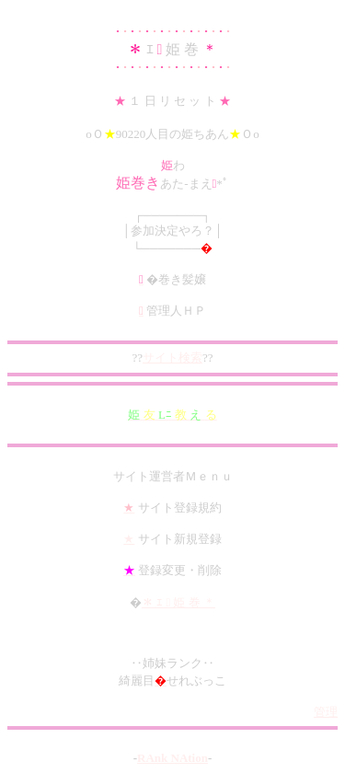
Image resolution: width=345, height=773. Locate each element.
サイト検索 (172, 357)
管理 (326, 712)
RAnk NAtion (172, 758)
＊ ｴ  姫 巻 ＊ (178, 602)
